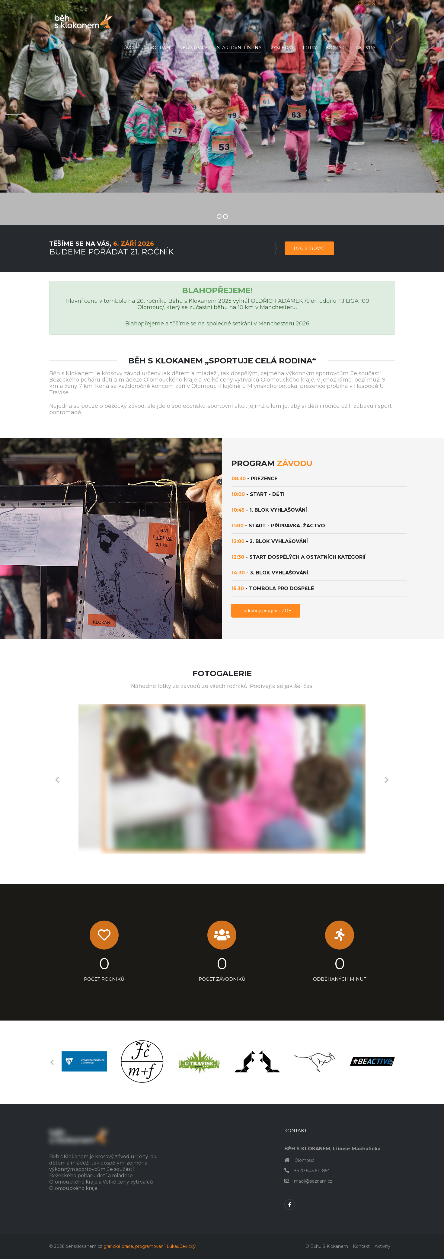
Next (387, 779)
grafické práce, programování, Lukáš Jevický (150, 1246)
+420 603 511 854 (312, 1170)
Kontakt (336, 47)
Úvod (130, 47)
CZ (361, 3)
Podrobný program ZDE (265, 610)
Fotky (310, 47)
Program (158, 47)
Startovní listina (239, 47)
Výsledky (282, 47)
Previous (57, 779)
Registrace (193, 47)
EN (371, 3)
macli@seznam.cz (313, 1181)
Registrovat (309, 248)
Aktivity (365, 47)
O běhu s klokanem (326, 1246)
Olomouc (304, 1160)
